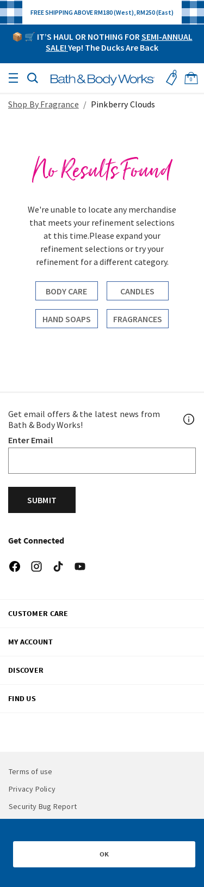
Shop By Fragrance (43, 104)
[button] (32, 76)
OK (104, 854)
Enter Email (30, 440)
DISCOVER (26, 670)
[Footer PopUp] (189, 419)
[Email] (102, 461)
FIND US (22, 698)
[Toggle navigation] (13, 78)
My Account (30, 642)
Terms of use (31, 771)
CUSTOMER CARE (38, 613)
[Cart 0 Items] (191, 78)
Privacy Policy (32, 789)
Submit (42, 499)
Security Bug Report (43, 806)
